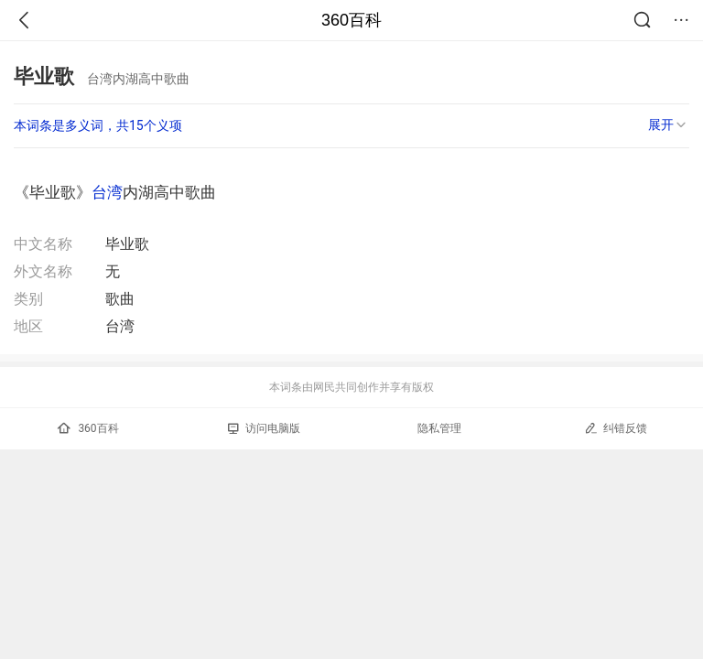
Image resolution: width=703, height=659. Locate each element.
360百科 (351, 20)
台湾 (107, 192)
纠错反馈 (615, 428)
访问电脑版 (264, 428)
